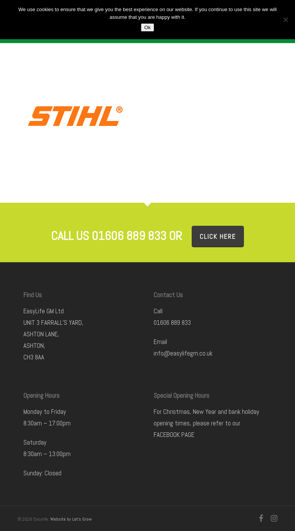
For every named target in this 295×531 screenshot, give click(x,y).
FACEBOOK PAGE (174, 434)
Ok (147, 27)
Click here (218, 236)
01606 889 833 (172, 322)
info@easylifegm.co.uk (183, 353)
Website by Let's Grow (71, 519)
